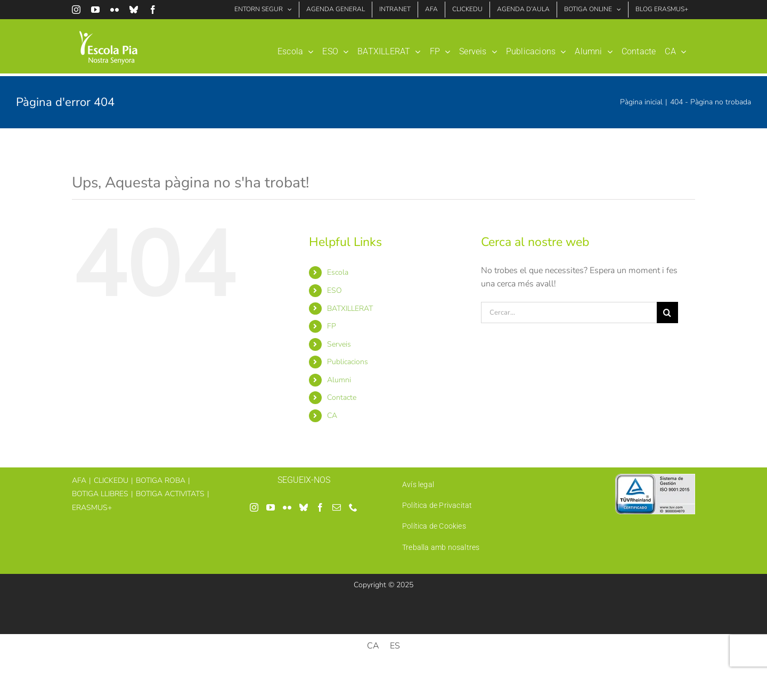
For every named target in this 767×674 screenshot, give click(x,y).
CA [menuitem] (373, 646)
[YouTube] (270, 507)
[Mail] (336, 507)
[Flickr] (287, 507)
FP (331, 326)
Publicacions (347, 362)
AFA (79, 480)
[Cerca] (667, 312)
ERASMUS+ (92, 508)
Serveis (339, 344)
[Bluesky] (303, 507)
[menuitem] (675, 48)
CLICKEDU (111, 480)
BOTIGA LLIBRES (100, 494)
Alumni (339, 380)
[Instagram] (254, 507)
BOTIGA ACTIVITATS (170, 494)
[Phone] (353, 507)
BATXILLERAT (350, 308)
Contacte (341, 397)
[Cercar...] (569, 312)
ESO (334, 290)
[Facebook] (320, 507)
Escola (337, 272)
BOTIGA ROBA (160, 480)
